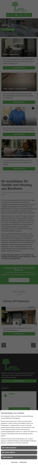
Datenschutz (23, 462)
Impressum (14, 462)
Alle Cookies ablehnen (8, 452)
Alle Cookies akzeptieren (9, 447)
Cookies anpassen (7, 457)
